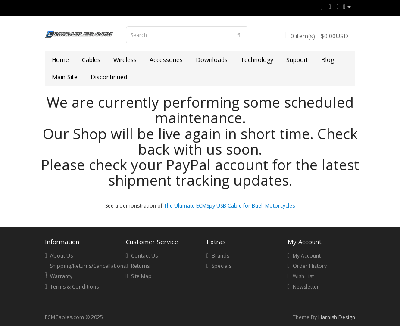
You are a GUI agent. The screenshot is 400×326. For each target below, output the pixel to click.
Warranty (61, 276)
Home (60, 60)
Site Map (141, 276)
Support (297, 60)
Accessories (166, 60)
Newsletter (306, 286)
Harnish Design (336, 317)
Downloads (212, 60)
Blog (327, 60)
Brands (220, 255)
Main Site (65, 77)
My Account (307, 255)
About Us (61, 255)
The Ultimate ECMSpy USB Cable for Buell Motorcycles (229, 205)
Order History (310, 266)
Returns (140, 266)
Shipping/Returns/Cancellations (88, 266)
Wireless (125, 60)
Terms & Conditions (74, 286)
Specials (221, 266)
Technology (257, 60)
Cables (91, 60)
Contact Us (144, 255)
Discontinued (109, 77)
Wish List (303, 276)
